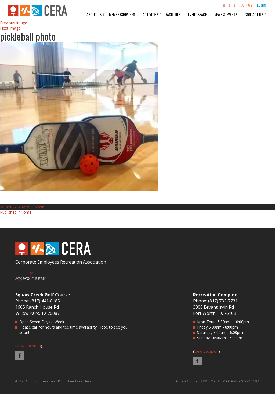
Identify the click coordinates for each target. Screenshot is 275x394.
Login (261, 5)
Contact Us (254, 14)
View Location (28, 345)
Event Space (197, 14)
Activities (150, 14)
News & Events (225, 14)
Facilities (173, 14)
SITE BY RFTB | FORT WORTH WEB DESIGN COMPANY (218, 381)
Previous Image (13, 22)
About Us (94, 14)
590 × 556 (35, 206)
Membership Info (122, 14)
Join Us (246, 5)
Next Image (10, 28)
